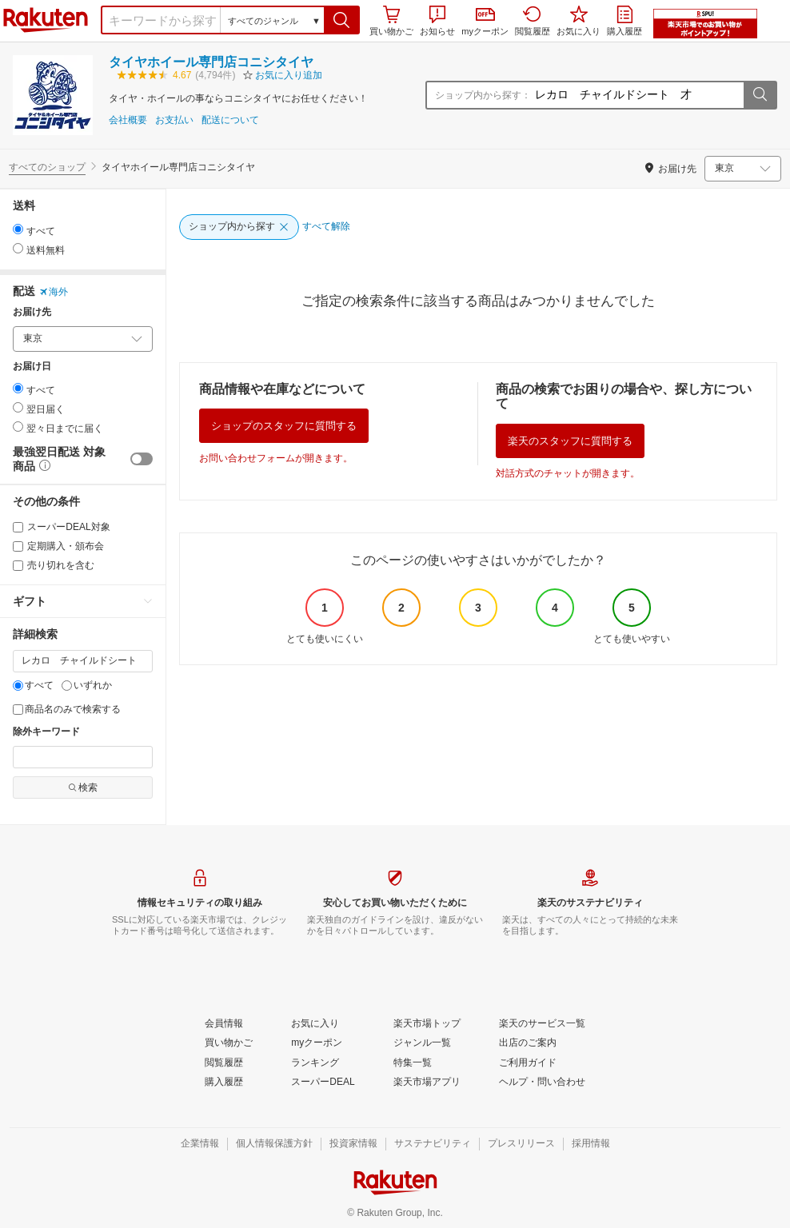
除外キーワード (46, 732)
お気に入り (578, 21)
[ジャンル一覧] (422, 1043)
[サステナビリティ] (432, 1144)
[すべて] (18, 685)
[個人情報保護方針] (274, 1144)
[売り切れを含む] (18, 565)
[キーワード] (83, 661)
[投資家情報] (353, 1144)
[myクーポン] (316, 1043)
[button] (342, 20)
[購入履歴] (224, 1082)
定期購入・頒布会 (58, 546)
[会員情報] (224, 1024)
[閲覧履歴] (224, 1063)
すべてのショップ (47, 167)
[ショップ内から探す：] (637, 95)
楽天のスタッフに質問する (570, 441)
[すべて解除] (326, 227)
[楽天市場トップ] (427, 1024)
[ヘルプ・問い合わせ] (542, 1082)
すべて (33, 685)
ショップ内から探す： (483, 95)
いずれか (87, 685)
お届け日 (32, 366)
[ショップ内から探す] (239, 227)
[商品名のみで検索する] (18, 709)
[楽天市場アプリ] (427, 1082)
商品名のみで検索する (67, 709)
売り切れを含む (53, 565)
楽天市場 (45, 20)
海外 (53, 291)
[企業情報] (200, 1144)
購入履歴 (624, 21)
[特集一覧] (412, 1063)
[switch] (141, 459)
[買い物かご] (229, 1043)
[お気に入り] (315, 1024)
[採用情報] (591, 1144)
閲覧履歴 (532, 21)
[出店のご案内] (528, 1043)
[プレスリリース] (521, 1144)
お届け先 (32, 312)
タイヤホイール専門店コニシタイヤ (211, 62)
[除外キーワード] (83, 757)
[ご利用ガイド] (528, 1063)
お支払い (174, 120)
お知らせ (437, 21)
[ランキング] (315, 1063)
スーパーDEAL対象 (61, 526)
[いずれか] (67, 685)
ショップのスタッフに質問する (284, 426)
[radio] (18, 229)
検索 (83, 787)
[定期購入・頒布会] (18, 546)
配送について (230, 120)
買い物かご (391, 21)
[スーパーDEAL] (322, 1082)
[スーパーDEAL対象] (18, 527)
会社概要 (128, 120)
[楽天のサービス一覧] (542, 1024)
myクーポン (485, 22)
